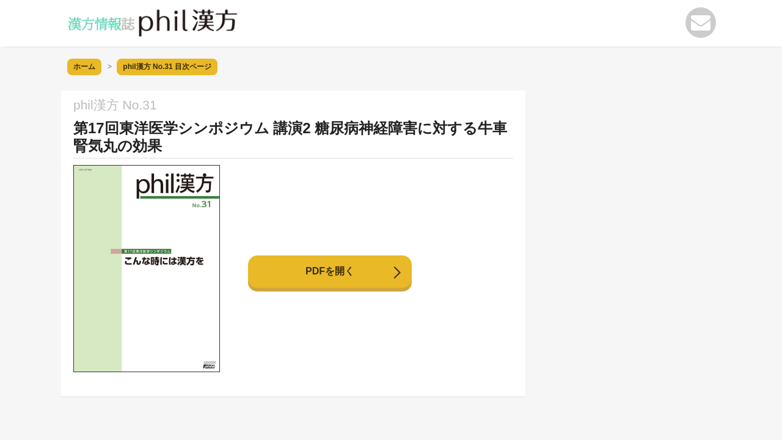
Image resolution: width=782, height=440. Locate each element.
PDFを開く (329, 271)
